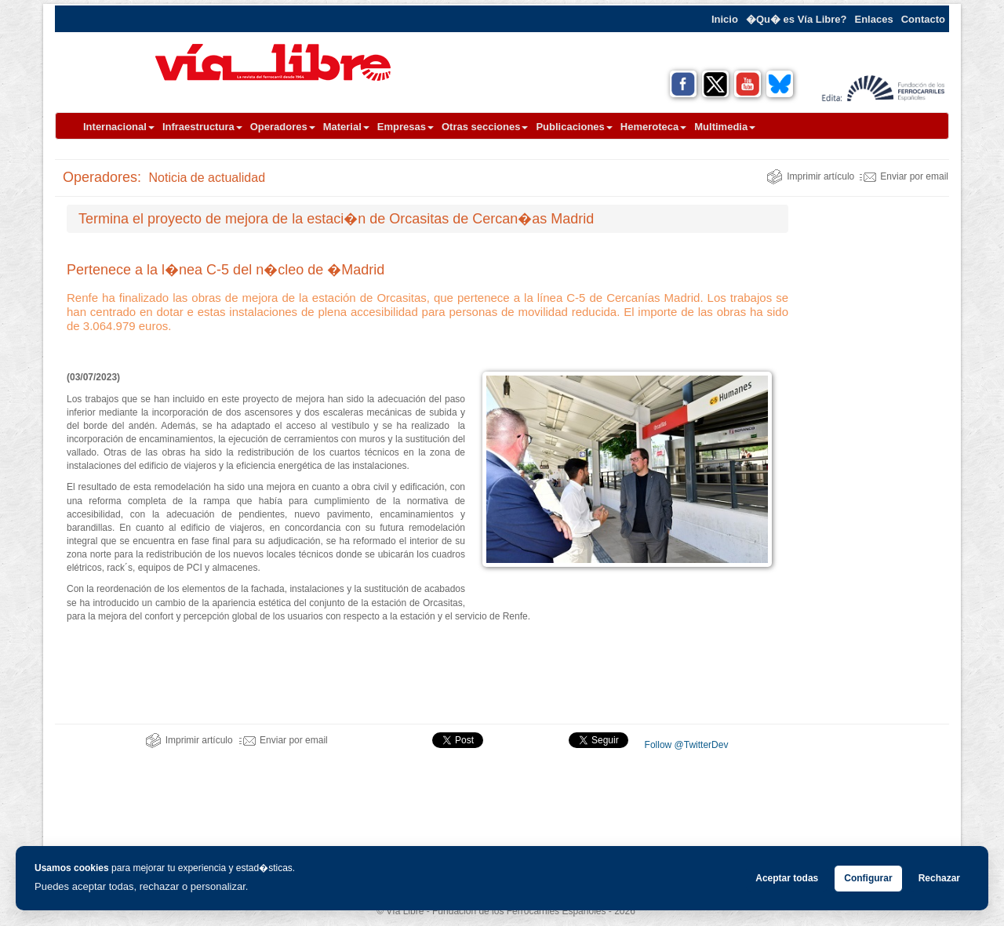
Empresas (405, 127)
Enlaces (874, 19)
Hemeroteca (653, 127)
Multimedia (724, 127)
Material (346, 127)
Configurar (868, 878)
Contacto (923, 19)
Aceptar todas (786, 878)
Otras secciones (485, 127)
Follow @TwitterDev (685, 744)
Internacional (119, 127)
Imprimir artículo (810, 176)
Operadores (282, 127)
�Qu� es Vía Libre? (796, 19)
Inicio (724, 19)
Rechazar (939, 878)
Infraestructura (202, 127)
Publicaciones (574, 127)
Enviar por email (904, 176)
